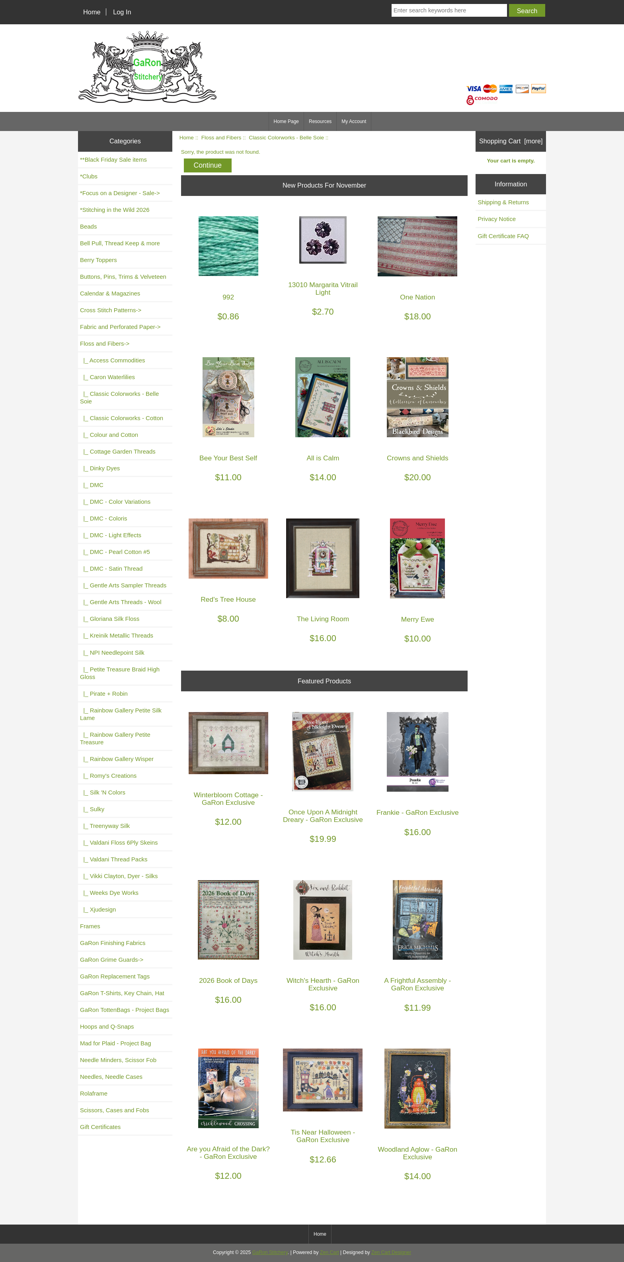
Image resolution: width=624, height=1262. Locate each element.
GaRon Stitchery (270, 1252)
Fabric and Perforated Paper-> (120, 326)
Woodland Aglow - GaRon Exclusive (417, 1153)
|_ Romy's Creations (108, 775)
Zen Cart (329, 1252)
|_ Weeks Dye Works (109, 892)
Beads (88, 226)
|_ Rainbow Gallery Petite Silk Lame (121, 714)
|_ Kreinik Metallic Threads (116, 635)
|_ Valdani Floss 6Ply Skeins (119, 842)
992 (228, 297)
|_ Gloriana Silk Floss (109, 618)
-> (104, 343)
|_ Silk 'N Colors (102, 792)
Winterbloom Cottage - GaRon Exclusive (228, 798)
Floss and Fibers (221, 138)
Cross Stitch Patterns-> (110, 310)
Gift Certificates (100, 1126)
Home (92, 12)
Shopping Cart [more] (511, 141)
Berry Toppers (98, 259)
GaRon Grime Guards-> (111, 959)
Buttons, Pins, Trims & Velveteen (123, 276)
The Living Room (323, 619)
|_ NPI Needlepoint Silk (112, 652)
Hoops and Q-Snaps (107, 1026)
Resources (320, 121)
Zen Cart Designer (391, 1252)
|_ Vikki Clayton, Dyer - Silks (119, 876)
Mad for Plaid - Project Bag (115, 1043)
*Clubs (89, 176)
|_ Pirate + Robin (104, 693)
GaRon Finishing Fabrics (113, 942)
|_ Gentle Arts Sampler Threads (123, 585)
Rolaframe (93, 1093)
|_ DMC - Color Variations (115, 501)
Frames (90, 926)
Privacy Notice (497, 218)
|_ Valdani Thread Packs (114, 859)
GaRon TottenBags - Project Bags (124, 1009)
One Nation (417, 297)
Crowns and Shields (417, 458)
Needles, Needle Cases (111, 1076)
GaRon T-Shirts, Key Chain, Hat (122, 993)
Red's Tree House (228, 599)
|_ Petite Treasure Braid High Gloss (120, 673)
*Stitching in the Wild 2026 (115, 209)
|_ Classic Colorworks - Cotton (121, 418)
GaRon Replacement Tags (115, 976)
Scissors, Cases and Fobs (114, 1110)
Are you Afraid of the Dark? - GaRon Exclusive (228, 1152)
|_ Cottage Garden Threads (118, 451)
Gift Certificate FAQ (503, 236)
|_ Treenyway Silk (105, 825)
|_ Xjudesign (98, 909)
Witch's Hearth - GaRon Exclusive (323, 984)
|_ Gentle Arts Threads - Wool (120, 602)
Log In (122, 12)
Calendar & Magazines (110, 293)
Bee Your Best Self (228, 458)
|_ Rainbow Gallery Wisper (117, 758)
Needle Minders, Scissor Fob (118, 1060)
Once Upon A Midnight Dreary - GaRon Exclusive (323, 816)
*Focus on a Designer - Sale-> (120, 193)
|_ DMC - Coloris (103, 518)
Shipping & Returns (503, 202)
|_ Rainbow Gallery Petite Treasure (115, 738)
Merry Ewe (417, 619)
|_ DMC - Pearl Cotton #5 (115, 551)
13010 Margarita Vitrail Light (323, 288)
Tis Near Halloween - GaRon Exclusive (323, 1136)
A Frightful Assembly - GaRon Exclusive (417, 984)
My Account (353, 121)
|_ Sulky (92, 809)
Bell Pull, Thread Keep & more (120, 243)
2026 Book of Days (228, 980)
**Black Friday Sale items (113, 159)
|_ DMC (91, 484)
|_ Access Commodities (112, 360)
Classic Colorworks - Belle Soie (286, 138)
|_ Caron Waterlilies (107, 377)
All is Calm (322, 458)
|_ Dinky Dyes (100, 468)
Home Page (286, 121)
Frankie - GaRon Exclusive (417, 812)
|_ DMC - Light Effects (110, 535)
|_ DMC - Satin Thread (111, 568)
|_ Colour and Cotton (109, 434)
